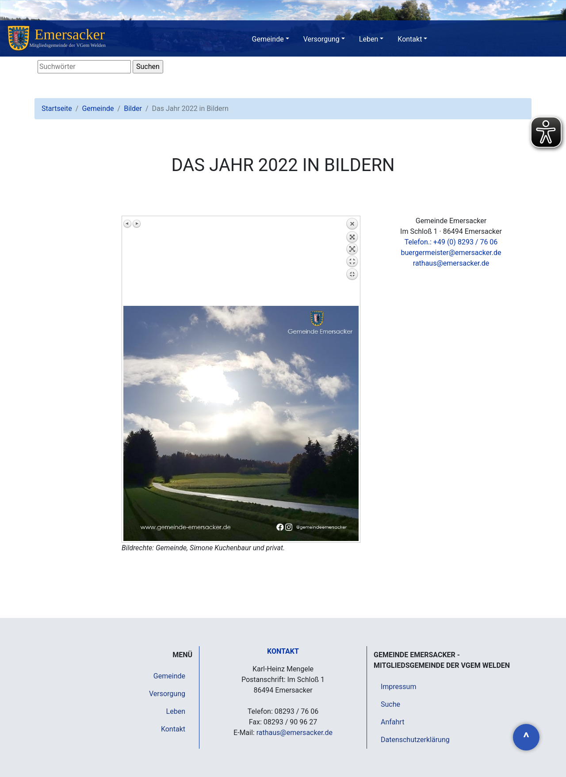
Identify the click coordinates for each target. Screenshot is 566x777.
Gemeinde (268, 39)
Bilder (133, 108)
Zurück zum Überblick (352, 261)
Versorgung (321, 39)
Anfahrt (392, 722)
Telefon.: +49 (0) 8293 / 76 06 (451, 242)
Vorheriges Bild (127, 223)
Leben (368, 39)
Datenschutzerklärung (415, 739)
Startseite (57, 108)
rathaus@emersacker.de (451, 263)
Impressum (399, 686)
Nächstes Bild (136, 223)
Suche (390, 704)
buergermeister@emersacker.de (451, 252)
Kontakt (410, 39)
